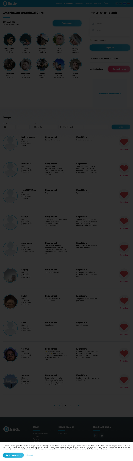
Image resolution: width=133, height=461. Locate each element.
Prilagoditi (29, 455)
